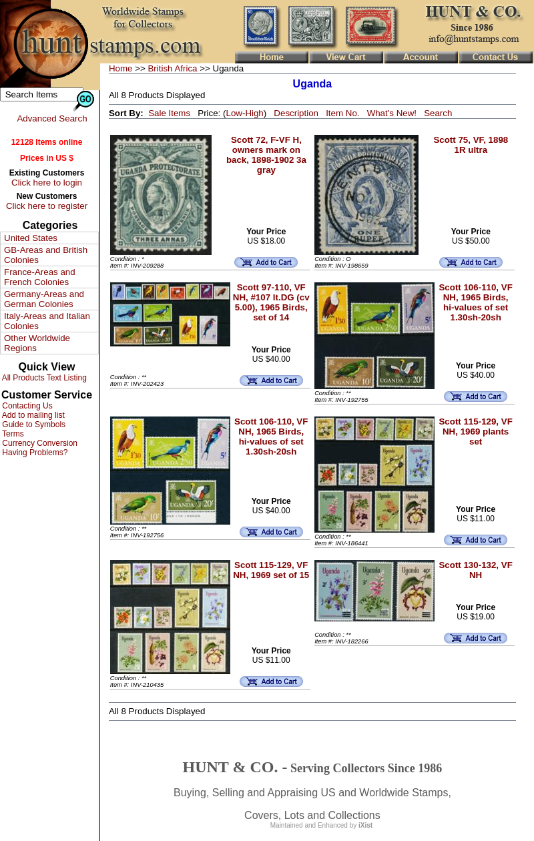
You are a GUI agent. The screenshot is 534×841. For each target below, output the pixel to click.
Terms (12, 434)
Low (234, 113)
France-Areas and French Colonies (39, 277)
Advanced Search (52, 118)
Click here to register (46, 206)
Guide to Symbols (32, 424)
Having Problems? (33, 452)
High (254, 113)
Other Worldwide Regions (37, 343)
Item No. (342, 113)
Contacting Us (26, 405)
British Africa (172, 68)
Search (438, 113)
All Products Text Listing (43, 377)
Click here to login (46, 183)
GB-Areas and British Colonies (45, 255)
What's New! (392, 113)
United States (30, 238)
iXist (365, 825)
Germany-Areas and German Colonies (44, 299)
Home (121, 68)
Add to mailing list (32, 415)
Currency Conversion (38, 443)
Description (296, 113)
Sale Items (169, 113)
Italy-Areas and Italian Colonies (47, 321)
